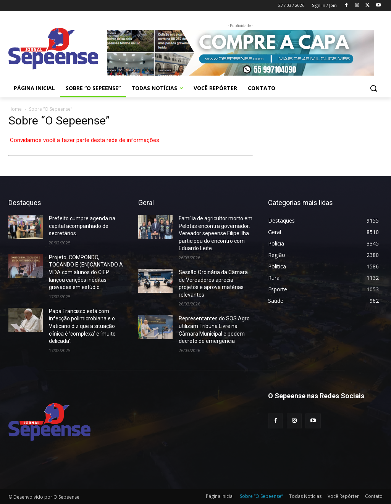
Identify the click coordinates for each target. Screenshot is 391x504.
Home (15, 109)
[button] (373, 88)
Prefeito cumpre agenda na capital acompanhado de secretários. (82, 225)
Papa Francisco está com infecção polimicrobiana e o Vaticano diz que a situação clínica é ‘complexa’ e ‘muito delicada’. (82, 326)
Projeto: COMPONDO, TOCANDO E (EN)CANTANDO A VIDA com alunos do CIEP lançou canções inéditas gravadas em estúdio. (86, 272)
